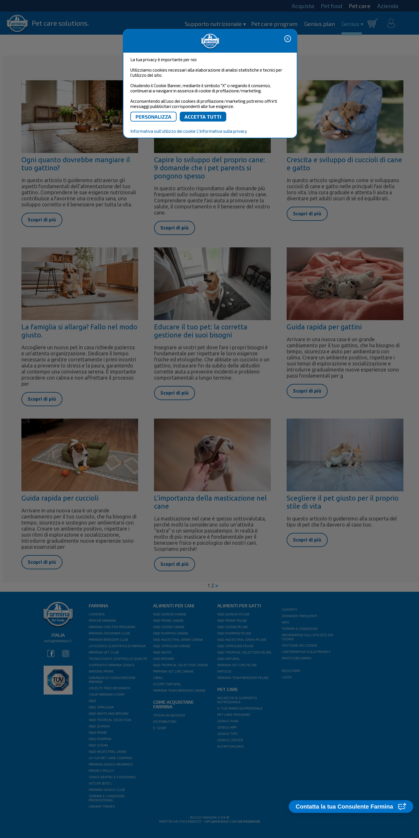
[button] (351, 806)
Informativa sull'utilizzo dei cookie (163, 131)
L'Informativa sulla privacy (221, 131)
